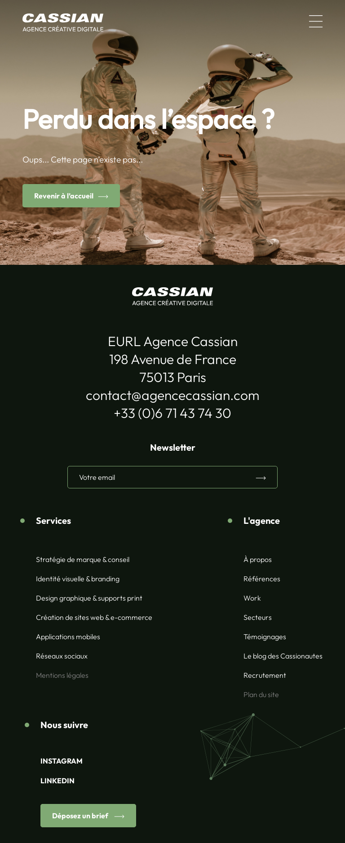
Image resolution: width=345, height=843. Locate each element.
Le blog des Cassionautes (283, 655)
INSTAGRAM (61, 761)
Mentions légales (62, 675)
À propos (257, 559)
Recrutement (264, 675)
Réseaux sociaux (62, 655)
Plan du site (261, 694)
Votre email (97, 477)
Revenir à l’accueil (63, 195)
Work (252, 597)
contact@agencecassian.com (172, 395)
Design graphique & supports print (89, 597)
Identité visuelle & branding (77, 578)
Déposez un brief (81, 815)
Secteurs (257, 617)
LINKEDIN (57, 781)
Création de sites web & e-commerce (94, 617)
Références (261, 578)
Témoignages (264, 636)
